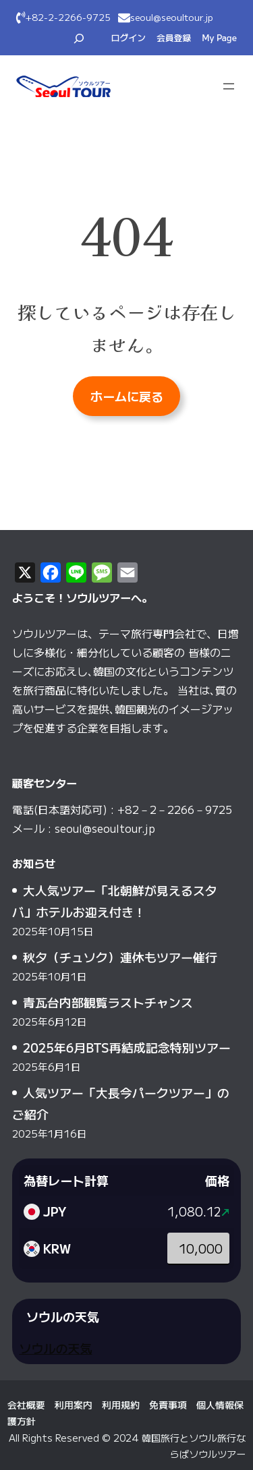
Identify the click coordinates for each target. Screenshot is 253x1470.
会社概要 (26, 1404)
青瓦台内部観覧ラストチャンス (108, 1002)
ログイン (128, 37)
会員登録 (174, 37)
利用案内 (73, 1404)
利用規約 (121, 1404)
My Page (219, 37)
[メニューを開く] (229, 86)
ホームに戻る (126, 396)
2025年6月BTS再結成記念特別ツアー (127, 1047)
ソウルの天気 (55, 1348)
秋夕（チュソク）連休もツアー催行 (120, 957)
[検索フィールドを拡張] (79, 38)
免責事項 (168, 1404)
